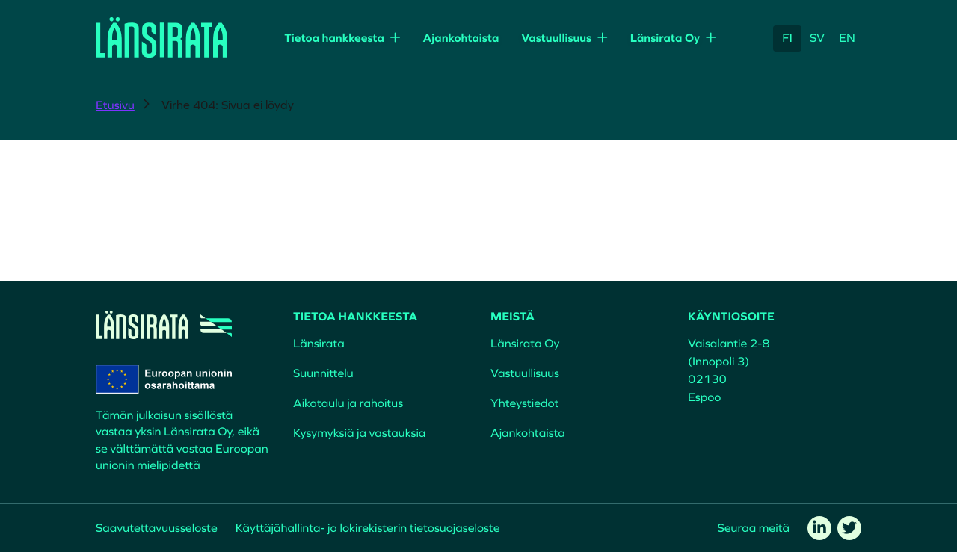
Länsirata (319, 343)
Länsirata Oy (665, 38)
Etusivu (115, 105)
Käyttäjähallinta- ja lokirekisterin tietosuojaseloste (368, 528)
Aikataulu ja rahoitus (348, 403)
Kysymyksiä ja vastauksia (359, 433)
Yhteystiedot (524, 403)
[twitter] (849, 528)
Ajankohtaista (460, 38)
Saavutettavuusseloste (157, 528)
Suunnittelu (323, 373)
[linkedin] (819, 528)
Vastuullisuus (556, 38)
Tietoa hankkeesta (334, 38)
